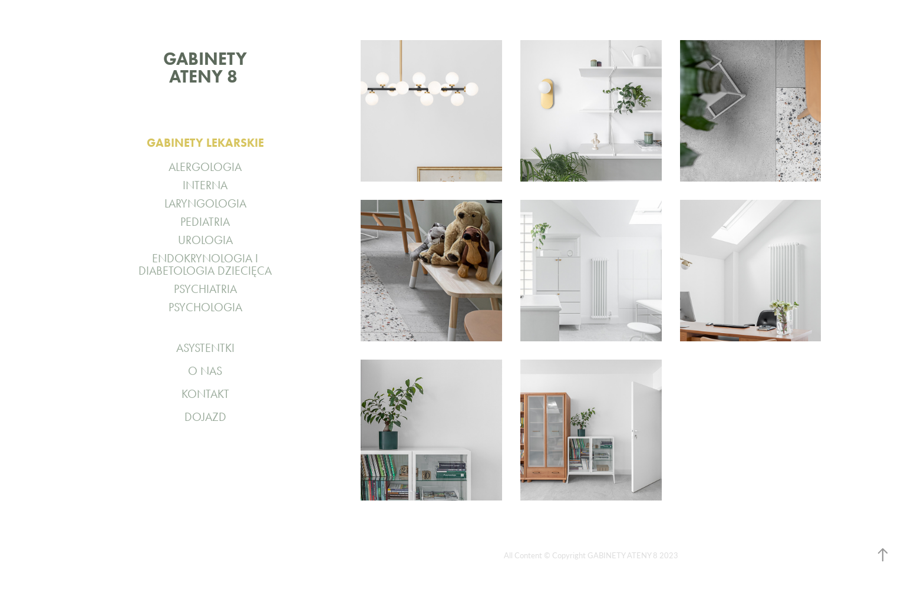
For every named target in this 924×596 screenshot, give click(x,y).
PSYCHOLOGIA (205, 307)
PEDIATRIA (205, 222)
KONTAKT (205, 394)
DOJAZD (205, 417)
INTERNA (205, 185)
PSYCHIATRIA (205, 289)
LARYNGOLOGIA (205, 203)
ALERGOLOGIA (205, 167)
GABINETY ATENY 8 (209, 67)
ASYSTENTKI (205, 348)
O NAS (205, 371)
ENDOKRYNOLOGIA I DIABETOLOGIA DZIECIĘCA (205, 264)
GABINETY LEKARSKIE (205, 143)
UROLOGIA (205, 240)
